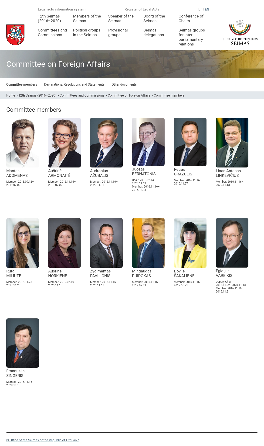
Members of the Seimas (87, 18)
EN (207, 9)
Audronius (99, 173)
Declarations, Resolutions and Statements (74, 84)
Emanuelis (15, 373)
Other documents (124, 84)
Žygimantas (100, 273)
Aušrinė (59, 173)
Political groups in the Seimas (86, 32)
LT (200, 9)
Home (10, 95)
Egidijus (224, 273)
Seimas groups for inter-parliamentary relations (192, 37)
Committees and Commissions (52, 32)
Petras (183, 171)
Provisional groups (118, 32)
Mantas (17, 173)
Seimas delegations (153, 32)
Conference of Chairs (191, 18)
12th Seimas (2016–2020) (49, 18)
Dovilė (184, 273)
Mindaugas (142, 273)
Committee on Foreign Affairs (129, 95)
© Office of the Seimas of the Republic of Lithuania (42, 440)
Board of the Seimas (154, 18)
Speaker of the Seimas (121, 18)
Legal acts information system (61, 9)
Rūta (13, 273)
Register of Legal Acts (142, 9)
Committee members (21, 84)
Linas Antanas (228, 173)
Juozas (144, 171)
